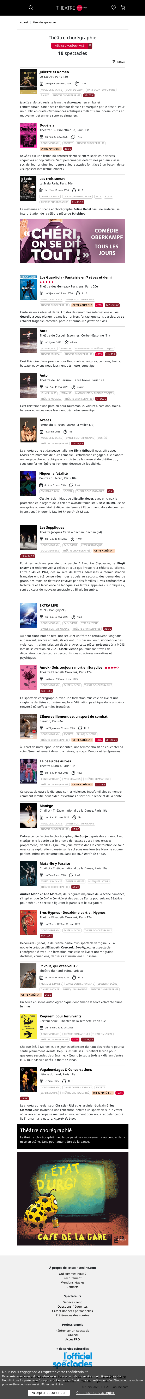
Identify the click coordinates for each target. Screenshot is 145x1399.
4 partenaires (30, 1380)
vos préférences (96, 1380)
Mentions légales (72, 1282)
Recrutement (72, 1278)
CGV (55, 1311)
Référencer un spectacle (72, 1331)
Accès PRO (72, 1339)
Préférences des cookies (72, 1315)
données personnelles (77, 1311)
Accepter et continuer (49, 1392)
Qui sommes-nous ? (72, 1274)
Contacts (73, 1287)
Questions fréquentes (73, 1306)
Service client (72, 1302)
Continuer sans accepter (95, 1392)
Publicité (73, 1335)
